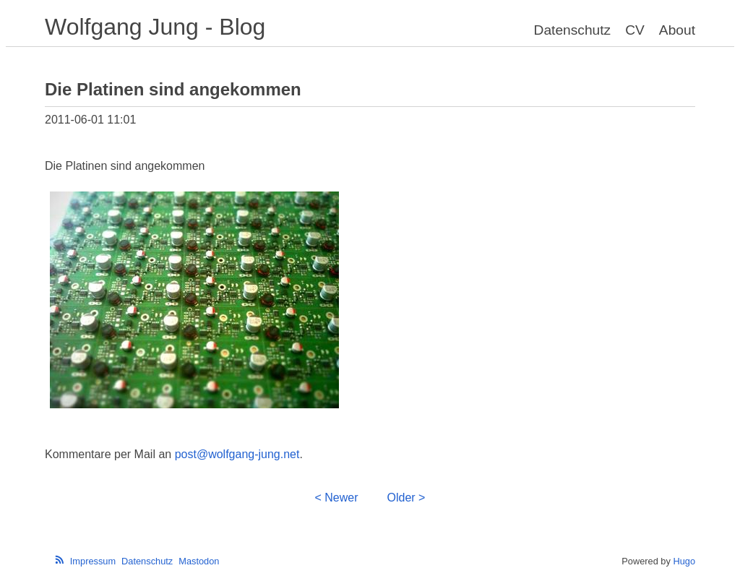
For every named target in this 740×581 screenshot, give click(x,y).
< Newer (336, 497)
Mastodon (198, 561)
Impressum (93, 561)
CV (635, 30)
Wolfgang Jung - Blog (155, 27)
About (677, 30)
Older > (406, 497)
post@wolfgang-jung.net (237, 454)
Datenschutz (572, 30)
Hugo (684, 561)
